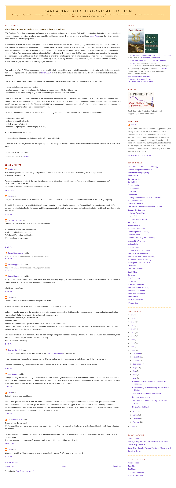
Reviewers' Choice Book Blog (139, 260)
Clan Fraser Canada (55, 353)
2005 (133, 426)
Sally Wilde (132, 266)
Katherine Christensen (136, 229)
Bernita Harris (133, 185)
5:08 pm (9, 387)
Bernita (10, 169)
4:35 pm (9, 247)
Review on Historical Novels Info (140, 82)
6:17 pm (9, 259)
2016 (133, 315)
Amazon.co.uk (156, 58)
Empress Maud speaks (141, 397)
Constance (132, 191)
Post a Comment (11, 462)
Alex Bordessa (13, 374)
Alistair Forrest (133, 463)
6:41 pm (26, 156)
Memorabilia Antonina (136, 241)
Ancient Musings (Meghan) (138, 173)
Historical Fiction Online (137, 213)
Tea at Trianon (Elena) (136, 291)
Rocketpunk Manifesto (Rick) (139, 263)
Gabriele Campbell (15, 220)
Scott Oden (132, 272)
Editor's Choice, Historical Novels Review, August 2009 (149, 55)
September (137, 364)
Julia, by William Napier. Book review (146, 394)
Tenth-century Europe (136, 294)
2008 (133, 343)
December (137, 353)
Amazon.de (143, 61)
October (136, 360)
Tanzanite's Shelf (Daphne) (138, 287)
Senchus (131, 275)
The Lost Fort (133, 297)
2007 (133, 347)
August (136, 367)
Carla (10, 196)
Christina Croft (133, 188)
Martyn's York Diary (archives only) (141, 238)
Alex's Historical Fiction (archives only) (143, 167)
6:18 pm (9, 270)
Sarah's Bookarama (135, 269)
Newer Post (9, 466)
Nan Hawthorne (134, 247)
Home (63, 466)
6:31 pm (9, 456)
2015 (133, 318)
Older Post (117, 466)
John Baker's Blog (135, 225)
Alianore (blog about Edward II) (140, 170)
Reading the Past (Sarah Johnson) (141, 256)
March (135, 415)
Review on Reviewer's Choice (139, 79)
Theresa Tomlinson (135, 475)
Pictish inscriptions (135, 439)
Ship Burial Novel (134, 278)
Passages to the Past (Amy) (139, 250)
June (135, 374)
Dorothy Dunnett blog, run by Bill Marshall (144, 198)
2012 (133, 329)
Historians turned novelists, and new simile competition (35, 29)
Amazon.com (133, 61)
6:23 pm (9, 292)
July (134, 371)
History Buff (132, 216)
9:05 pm (9, 368)
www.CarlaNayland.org (93, 16)
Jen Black (132, 469)
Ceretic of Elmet (134, 451)
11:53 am (9, 190)
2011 (133, 332)
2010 (133, 336)
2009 (133, 340)
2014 (133, 322)
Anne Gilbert (133, 176)
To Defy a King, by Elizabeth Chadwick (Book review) (148, 442)
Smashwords (161, 69)
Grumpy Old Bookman (136, 210)
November (137, 357)
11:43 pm (9, 444)
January (136, 422)
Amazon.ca (153, 61)
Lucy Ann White (134, 235)
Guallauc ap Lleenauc (136, 445)
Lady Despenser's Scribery (138, 232)
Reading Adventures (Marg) (138, 253)
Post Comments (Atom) (25, 471)
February (136, 418)
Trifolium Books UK (135, 300)
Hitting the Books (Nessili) (138, 219)
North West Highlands (140, 407)
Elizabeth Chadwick (15, 420)
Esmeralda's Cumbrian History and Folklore (145, 207)
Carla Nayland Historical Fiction (88, 11)
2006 (133, 350)
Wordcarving (133, 303)
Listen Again (94, 36)
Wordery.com (145, 58)
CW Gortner (132, 194)
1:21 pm (9, 214)
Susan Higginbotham (16, 253)
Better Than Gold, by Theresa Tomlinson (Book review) (149, 448)
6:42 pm (9, 344)
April (135, 411)
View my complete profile (139, 155)
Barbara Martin (134, 179)
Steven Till (132, 281)
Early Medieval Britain (136, 201)
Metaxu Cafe (133, 244)
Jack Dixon (132, 222)
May (135, 378)
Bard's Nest (132, 182)
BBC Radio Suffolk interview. (139, 76)
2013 (133, 325)
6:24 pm (9, 414)
